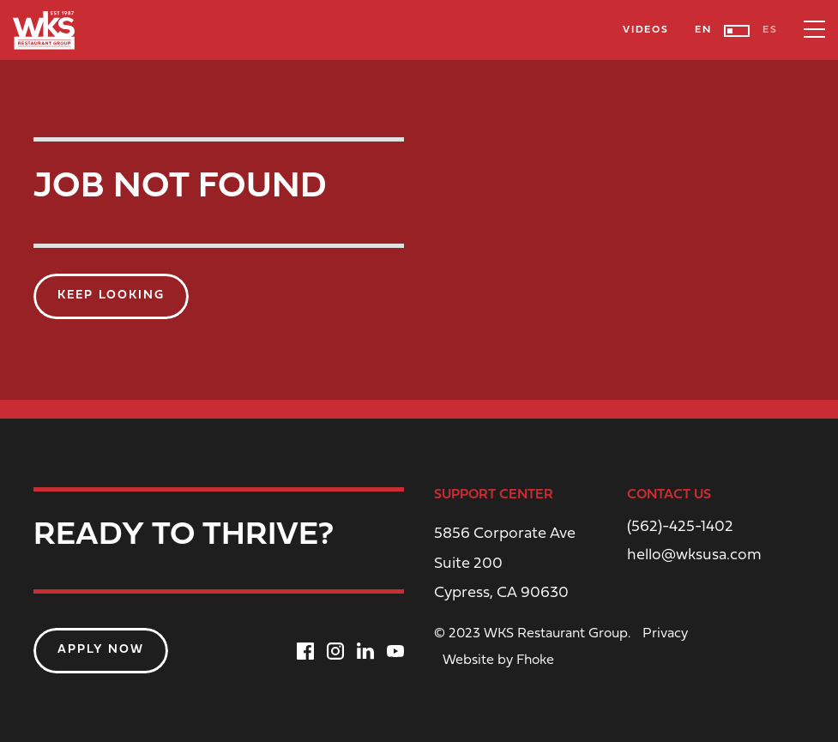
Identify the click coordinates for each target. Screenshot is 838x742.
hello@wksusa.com (694, 556)
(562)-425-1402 (680, 527)
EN (703, 30)
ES (770, 30)
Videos (646, 30)
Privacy (665, 634)
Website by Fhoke (498, 660)
